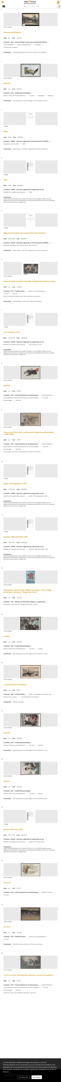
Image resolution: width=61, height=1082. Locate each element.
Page (25, 6)
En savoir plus (23, 1077)
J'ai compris (36, 1077)
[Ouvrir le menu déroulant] (2, 2)
